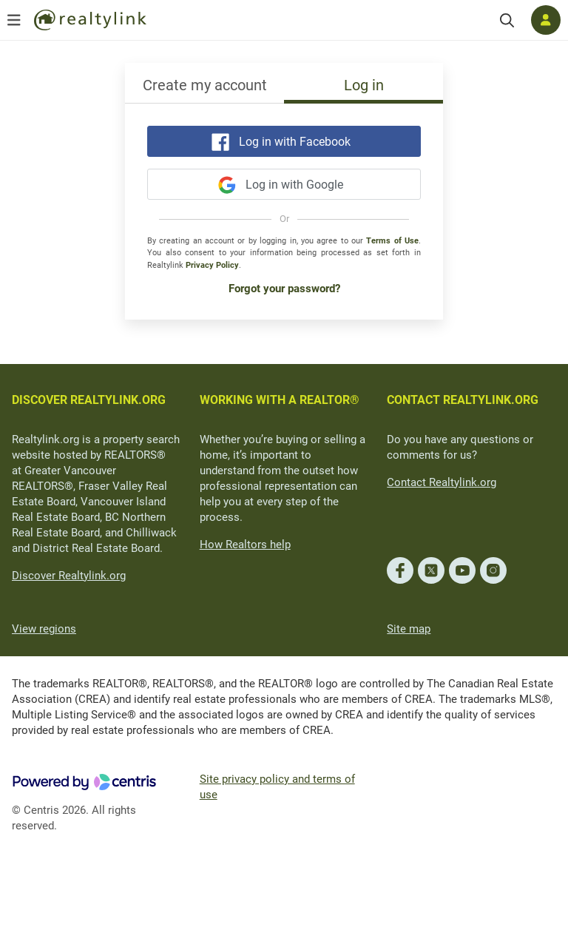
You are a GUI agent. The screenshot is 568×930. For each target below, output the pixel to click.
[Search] (507, 20)
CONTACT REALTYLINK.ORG (462, 400)
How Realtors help (245, 544)
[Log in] (546, 20)
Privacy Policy (212, 265)
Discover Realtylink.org (69, 575)
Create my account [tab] (205, 85)
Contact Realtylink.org (441, 482)
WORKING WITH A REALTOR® (279, 400)
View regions (44, 629)
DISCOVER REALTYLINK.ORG (89, 400)
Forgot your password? (284, 288)
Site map (408, 629)
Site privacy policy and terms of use (277, 786)
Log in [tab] (364, 85)
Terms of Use (392, 241)
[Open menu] (14, 20)
